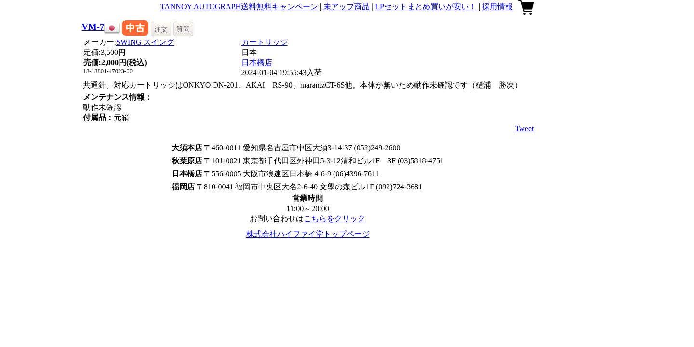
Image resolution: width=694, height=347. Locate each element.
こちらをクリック (334, 218)
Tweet (524, 128)
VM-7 (93, 27)
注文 (161, 29)
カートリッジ (264, 42)
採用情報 (497, 6)
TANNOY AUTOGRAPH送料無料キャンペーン (239, 6)
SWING (145, 42)
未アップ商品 (346, 6)
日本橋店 (256, 62)
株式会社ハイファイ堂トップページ (308, 234)
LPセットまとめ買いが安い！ (426, 6)
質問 (183, 29)
